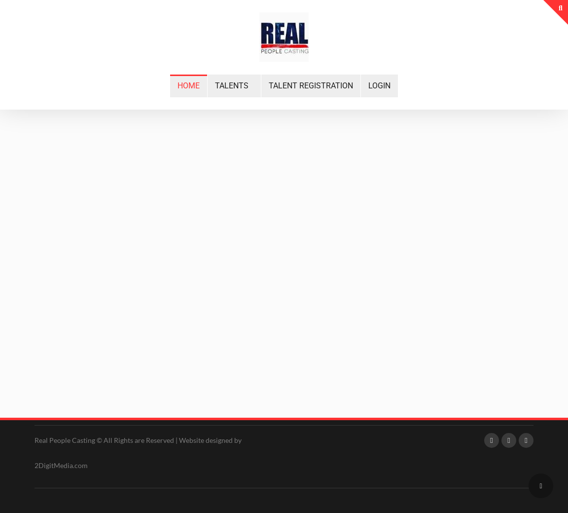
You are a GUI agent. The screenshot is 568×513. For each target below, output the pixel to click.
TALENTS (231, 85)
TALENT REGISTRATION (311, 85)
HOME (189, 85)
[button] (234, 86)
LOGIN (379, 85)
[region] (284, 239)
